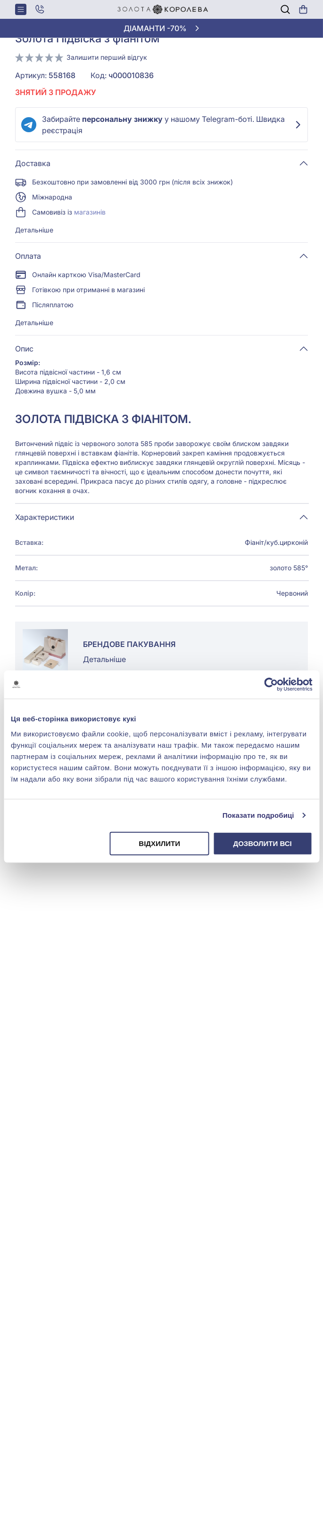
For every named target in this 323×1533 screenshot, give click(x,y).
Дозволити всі (262, 843)
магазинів (90, 212)
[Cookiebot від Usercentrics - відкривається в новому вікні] (271, 685)
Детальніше (34, 230)
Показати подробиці (258, 815)
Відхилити (159, 843)
